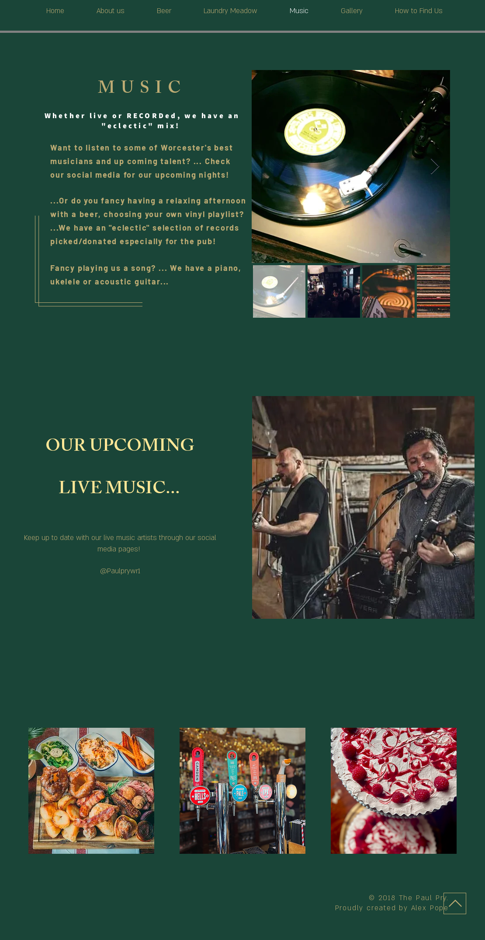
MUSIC (142, 90)
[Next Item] (435, 166)
